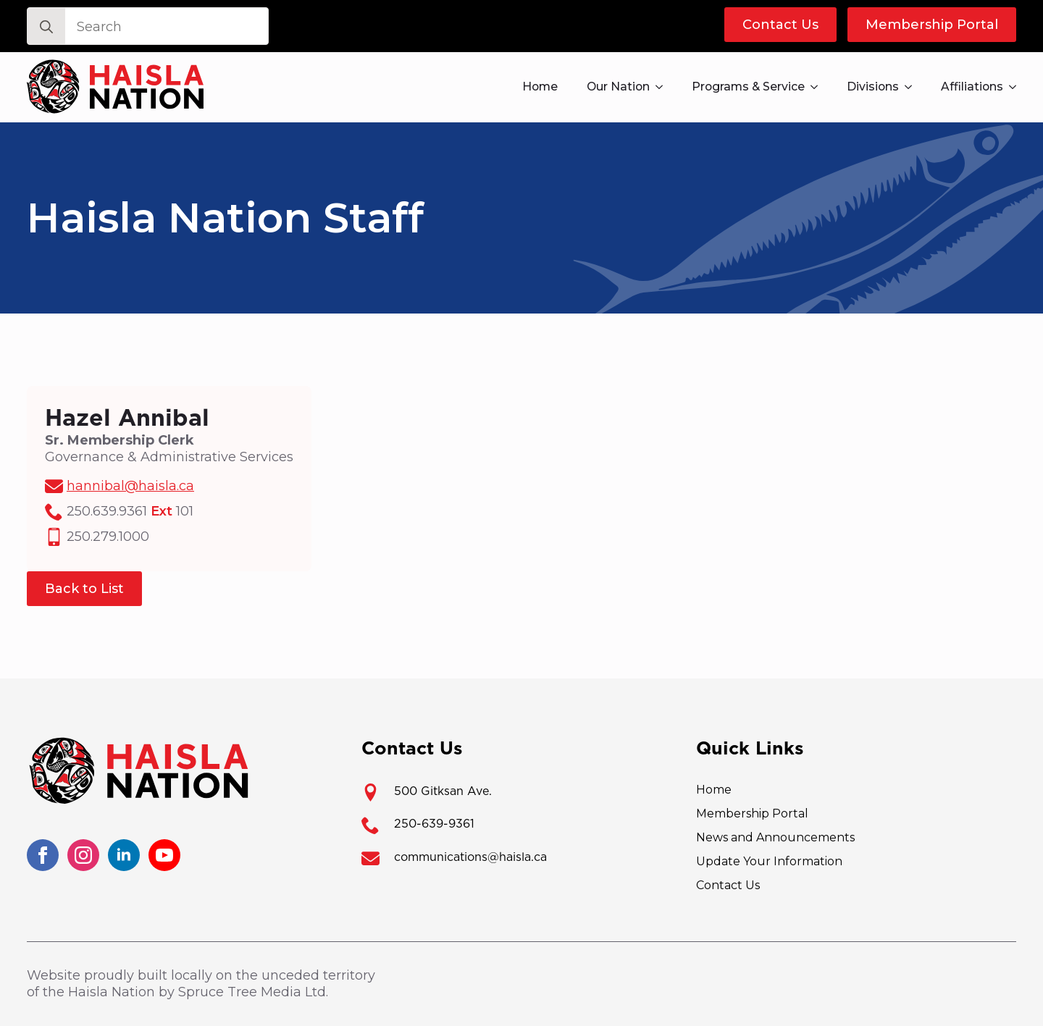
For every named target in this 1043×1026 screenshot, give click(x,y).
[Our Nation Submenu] (663, 87)
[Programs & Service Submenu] (818, 87)
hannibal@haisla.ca (130, 486)
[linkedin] (124, 855)
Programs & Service (748, 86)
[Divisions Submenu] (912, 87)
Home (540, 86)
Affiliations (972, 86)
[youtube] (164, 855)
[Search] (46, 27)
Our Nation (618, 86)
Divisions (873, 86)
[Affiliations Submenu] (1017, 87)
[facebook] (43, 855)
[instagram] (83, 855)
